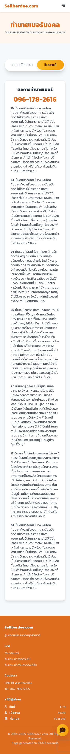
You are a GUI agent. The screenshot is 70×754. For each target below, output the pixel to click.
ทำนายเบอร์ (11, 653)
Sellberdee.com (21, 6)
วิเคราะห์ (50, 64)
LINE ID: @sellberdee (18, 683)
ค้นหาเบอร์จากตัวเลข (17, 659)
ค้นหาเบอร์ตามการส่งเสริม (20, 665)
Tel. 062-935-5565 (17, 689)
